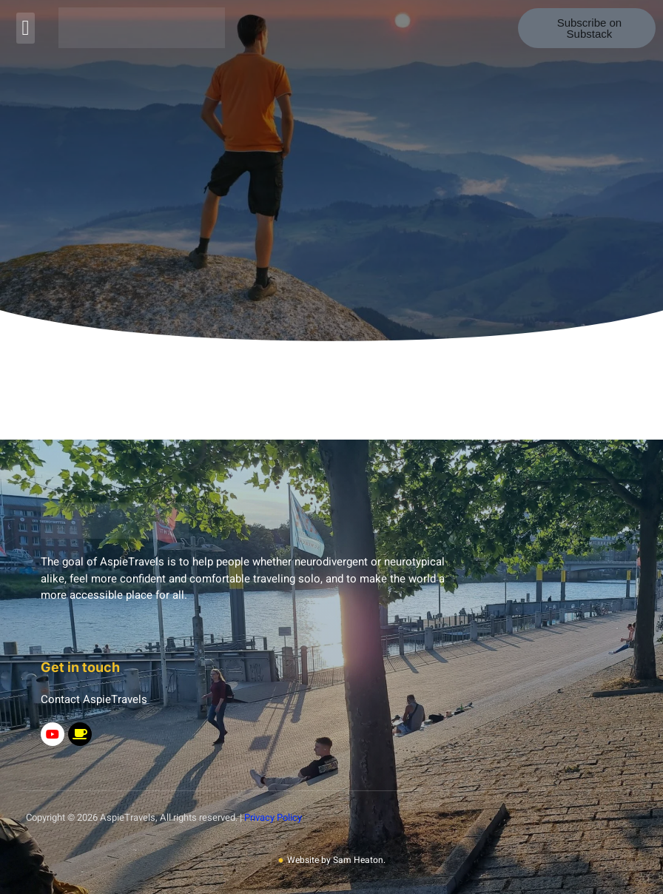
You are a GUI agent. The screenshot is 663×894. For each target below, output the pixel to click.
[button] (25, 28)
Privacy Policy (273, 817)
